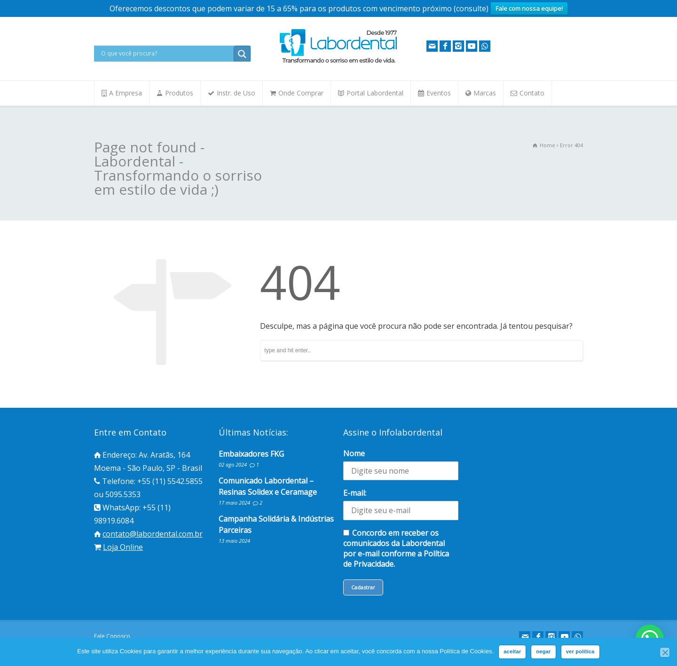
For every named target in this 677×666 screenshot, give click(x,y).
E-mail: (354, 493)
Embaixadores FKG (251, 454)
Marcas (484, 92)
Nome (354, 453)
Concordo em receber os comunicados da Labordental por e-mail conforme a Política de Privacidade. (396, 548)
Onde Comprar (300, 92)
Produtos (179, 92)
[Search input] (166, 54)
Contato (532, 92)
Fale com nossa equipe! (529, 8)
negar (543, 651)
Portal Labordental (374, 92)
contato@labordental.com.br (152, 534)
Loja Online (123, 547)
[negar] (665, 652)
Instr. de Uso (236, 92)
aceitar (512, 651)
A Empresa (125, 92)
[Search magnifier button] (242, 54)
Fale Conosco (112, 636)
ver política (580, 651)
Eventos (438, 92)
